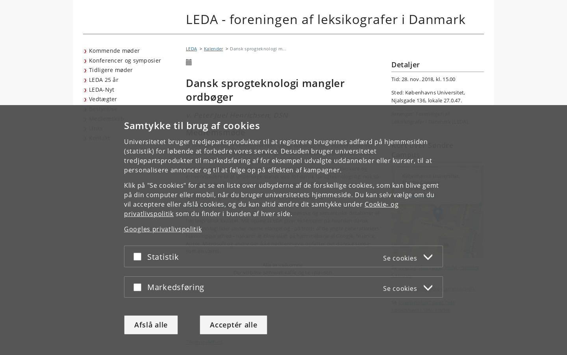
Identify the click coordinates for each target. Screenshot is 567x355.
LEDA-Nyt (101, 89)
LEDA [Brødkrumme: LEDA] (191, 49)
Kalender (213, 49)
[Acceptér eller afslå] (139, 256)
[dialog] (283, 230)
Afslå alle (151, 324)
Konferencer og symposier (125, 60)
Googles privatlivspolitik (163, 229)
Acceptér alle (233, 324)
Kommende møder (114, 50)
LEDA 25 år (104, 79)
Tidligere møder (111, 70)
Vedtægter (103, 99)
